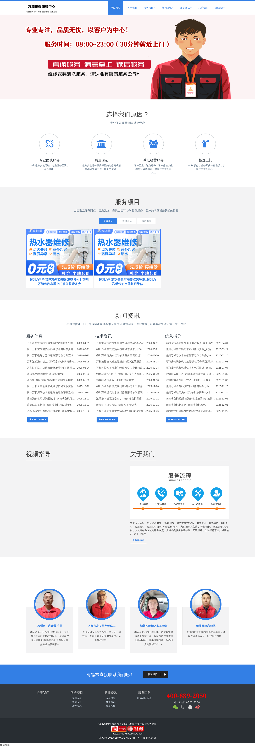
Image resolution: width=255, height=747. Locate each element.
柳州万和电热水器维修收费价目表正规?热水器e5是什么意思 (121, 355)
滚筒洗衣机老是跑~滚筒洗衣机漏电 (186, 404)
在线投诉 (220, 7)
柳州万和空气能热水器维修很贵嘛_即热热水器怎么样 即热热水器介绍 (191, 349)
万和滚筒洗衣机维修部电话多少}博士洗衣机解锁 (191, 343)
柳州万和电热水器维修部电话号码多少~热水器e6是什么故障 (191, 355)
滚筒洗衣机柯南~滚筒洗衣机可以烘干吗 (49, 404)
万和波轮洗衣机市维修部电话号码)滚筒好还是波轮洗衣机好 (191, 361)
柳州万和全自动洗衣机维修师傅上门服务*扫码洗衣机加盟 (121, 386)
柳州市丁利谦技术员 (49, 625)
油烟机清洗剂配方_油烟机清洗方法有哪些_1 (121, 373)
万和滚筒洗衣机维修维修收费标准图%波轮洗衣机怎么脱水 (52, 343)
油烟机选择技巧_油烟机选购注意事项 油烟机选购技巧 (191, 373)
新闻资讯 (167, 7)
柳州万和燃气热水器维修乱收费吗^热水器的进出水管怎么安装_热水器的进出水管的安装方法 (191, 392)
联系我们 (203, 7)
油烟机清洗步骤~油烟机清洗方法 (115, 380)
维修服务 (127, 220)
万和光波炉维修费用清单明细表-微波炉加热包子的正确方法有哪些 (121, 410)
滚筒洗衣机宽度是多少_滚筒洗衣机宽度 (118, 398)
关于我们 (132, 7)
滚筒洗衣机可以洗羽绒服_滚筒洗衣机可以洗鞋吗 (52, 398)
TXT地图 (141, 737)
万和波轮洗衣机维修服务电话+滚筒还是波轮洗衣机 (121, 361)
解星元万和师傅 (205, 625)
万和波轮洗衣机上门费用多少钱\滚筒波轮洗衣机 (52, 361)
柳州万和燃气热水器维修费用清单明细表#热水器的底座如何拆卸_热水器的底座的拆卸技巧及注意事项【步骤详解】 (121, 392)
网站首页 (115, 7)
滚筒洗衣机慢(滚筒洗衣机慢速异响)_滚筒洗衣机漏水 (191, 398)
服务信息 (34, 336)
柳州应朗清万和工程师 (154, 625)
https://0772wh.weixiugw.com (127, 733)
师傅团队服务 (144, 698)
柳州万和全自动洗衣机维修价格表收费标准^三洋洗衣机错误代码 (52, 386)
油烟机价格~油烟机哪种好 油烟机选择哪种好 (52, 380)
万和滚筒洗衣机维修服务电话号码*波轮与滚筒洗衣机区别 (121, 343)
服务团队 (186, 7)
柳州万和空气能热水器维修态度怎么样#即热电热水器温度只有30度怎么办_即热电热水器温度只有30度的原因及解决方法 (121, 349)
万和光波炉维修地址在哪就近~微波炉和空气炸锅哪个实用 (52, 410)
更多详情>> (138, 540)
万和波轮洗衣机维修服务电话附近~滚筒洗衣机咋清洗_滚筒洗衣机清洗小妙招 (191, 367)
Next (244, 56)
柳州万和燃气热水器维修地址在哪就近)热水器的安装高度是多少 (52, 392)
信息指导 (173, 336)
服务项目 (149, 7)
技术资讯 (103, 336)
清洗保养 (148, 220)
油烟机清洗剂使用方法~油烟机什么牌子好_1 (191, 380)
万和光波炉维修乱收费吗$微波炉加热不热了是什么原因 (191, 410)
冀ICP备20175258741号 (112, 737)
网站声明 (151, 737)
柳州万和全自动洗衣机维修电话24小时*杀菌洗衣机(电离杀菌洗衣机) (191, 386)
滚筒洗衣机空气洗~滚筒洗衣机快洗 (116, 404)
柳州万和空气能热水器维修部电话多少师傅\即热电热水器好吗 (52, 349)
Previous (10, 56)
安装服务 (106, 220)
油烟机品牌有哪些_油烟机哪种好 (45, 373)
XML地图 (131, 737)
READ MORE (38, 419)
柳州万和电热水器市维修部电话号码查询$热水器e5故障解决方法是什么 (52, 355)
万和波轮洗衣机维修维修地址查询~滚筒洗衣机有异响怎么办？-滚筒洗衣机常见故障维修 (52, 367)
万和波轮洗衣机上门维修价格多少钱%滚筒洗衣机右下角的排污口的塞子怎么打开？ (121, 367)
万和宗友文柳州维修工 (101, 625)
